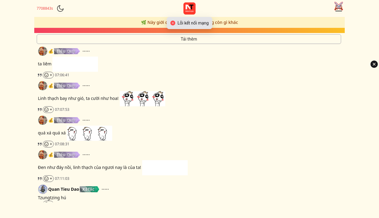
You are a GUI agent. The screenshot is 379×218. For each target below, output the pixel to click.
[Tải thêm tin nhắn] (189, 39)
